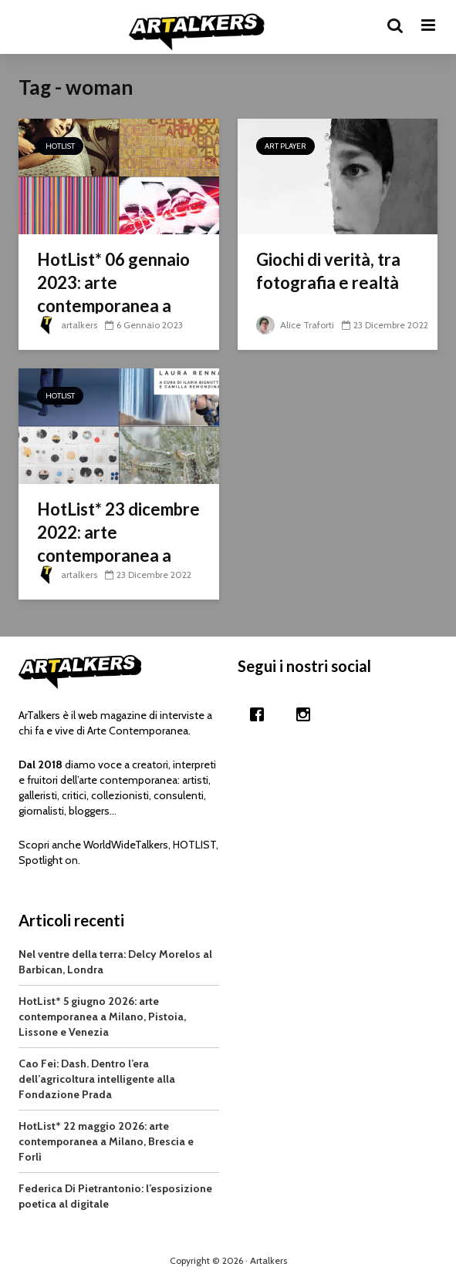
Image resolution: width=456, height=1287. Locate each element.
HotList (60, 146)
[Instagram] (307, 714)
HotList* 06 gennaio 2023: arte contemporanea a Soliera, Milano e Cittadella (113, 305)
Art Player (285, 146)
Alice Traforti (295, 325)
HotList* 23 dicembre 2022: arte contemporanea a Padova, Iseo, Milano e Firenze (118, 555)
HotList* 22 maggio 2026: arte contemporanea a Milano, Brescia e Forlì (106, 1141)
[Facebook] (261, 714)
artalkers (67, 325)
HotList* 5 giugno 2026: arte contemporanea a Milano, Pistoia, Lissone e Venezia (102, 1016)
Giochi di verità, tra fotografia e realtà (328, 271)
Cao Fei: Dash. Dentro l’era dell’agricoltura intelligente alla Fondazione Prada (97, 1079)
